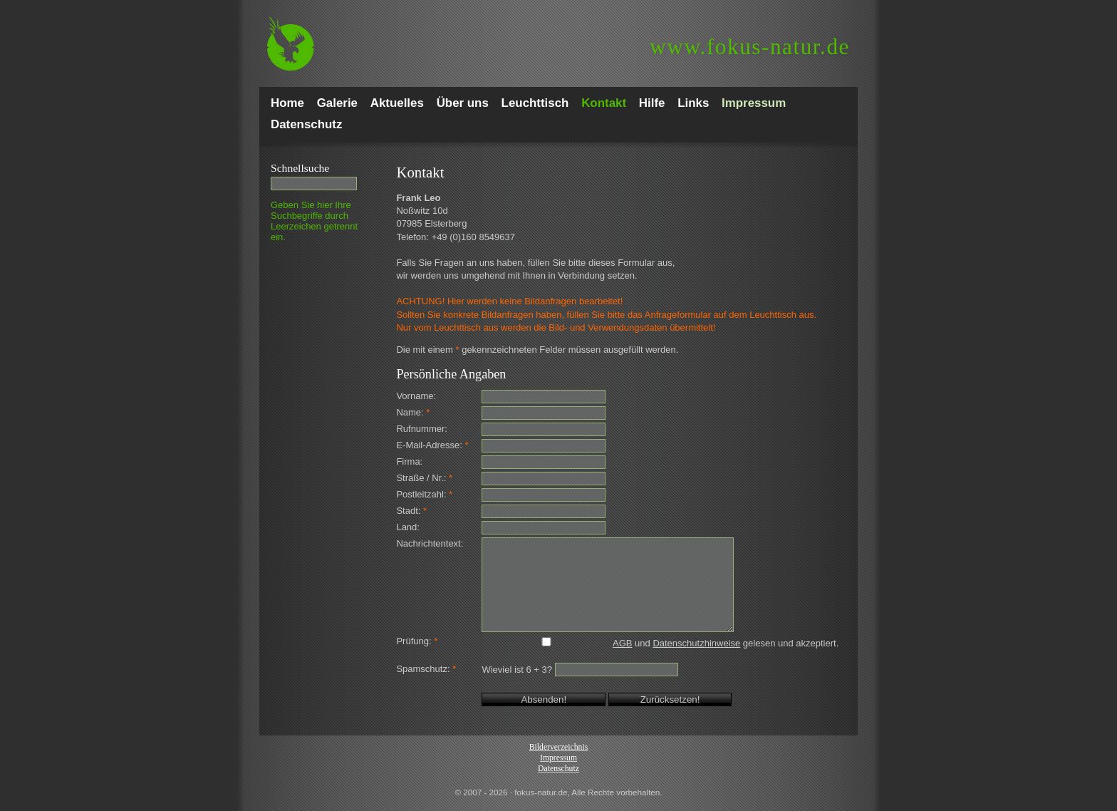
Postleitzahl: (424, 494)
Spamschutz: (426, 668)
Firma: (409, 461)
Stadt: (411, 510)
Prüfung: (416, 641)
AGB (622, 643)
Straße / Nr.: (424, 477)
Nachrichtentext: (429, 543)
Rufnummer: (421, 428)
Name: (413, 412)
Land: (408, 527)
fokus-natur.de (750, 46)
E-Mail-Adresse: (432, 445)
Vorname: (416, 396)
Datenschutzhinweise (696, 643)
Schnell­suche (300, 168)
